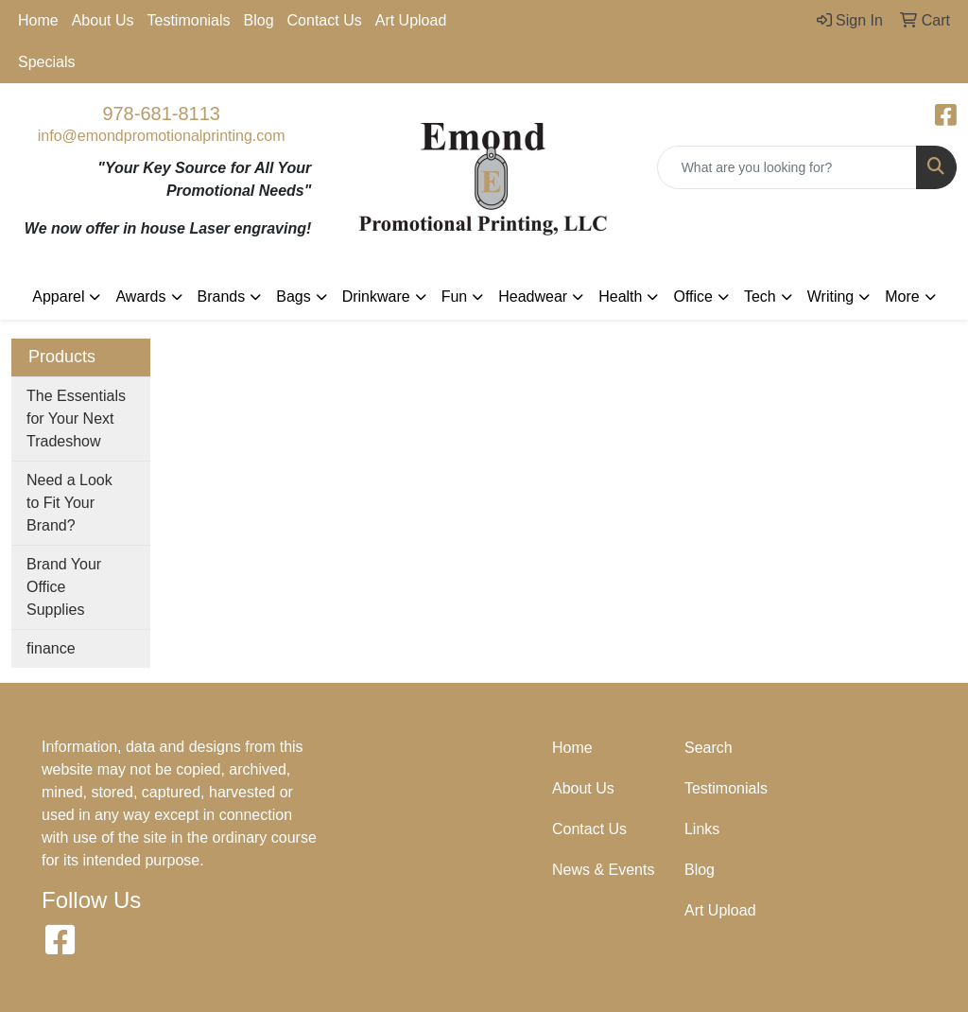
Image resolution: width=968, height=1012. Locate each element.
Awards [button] (140, 296)
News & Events (603, 870)
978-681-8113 (161, 113)
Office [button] (693, 296)
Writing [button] (831, 296)
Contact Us (324, 20)
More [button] (902, 296)
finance (51, 648)
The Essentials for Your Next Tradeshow (76, 418)
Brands (222, 296)
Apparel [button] (58, 296)
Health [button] (620, 296)
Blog (259, 20)
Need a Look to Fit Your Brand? (69, 502)
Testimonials (189, 20)
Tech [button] (760, 296)
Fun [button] (454, 296)
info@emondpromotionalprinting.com (161, 136)
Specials (46, 62)
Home (38, 20)
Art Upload (411, 20)
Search (708, 748)
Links (701, 829)
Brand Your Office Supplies (63, 587)
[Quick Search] (787, 167)
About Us (103, 20)
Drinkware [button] (376, 296)
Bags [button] (293, 296)
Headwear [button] (532, 296)
